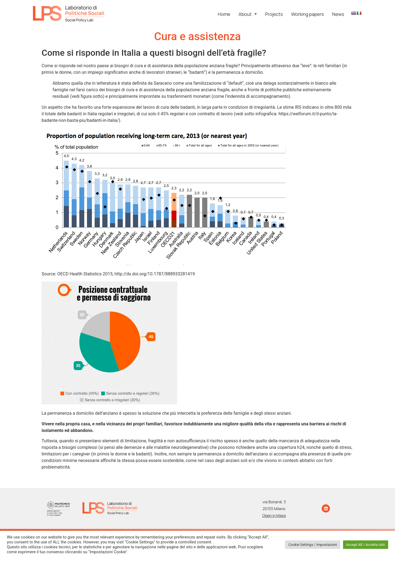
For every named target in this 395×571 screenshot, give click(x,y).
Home (224, 14)
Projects (274, 14)
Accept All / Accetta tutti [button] (365, 545)
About (248, 14)
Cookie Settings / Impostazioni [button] (312, 545)
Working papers (307, 14)
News (338, 14)
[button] (247, 14)
